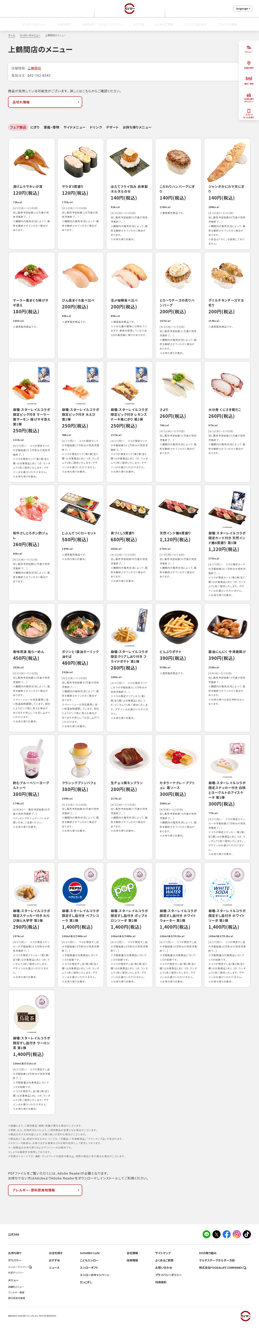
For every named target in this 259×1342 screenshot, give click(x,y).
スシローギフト (89, 1285)
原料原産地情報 (16, 1316)
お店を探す (64, 24)
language (243, 8)
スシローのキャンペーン (94, 1292)
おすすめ (138, 24)
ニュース (54, 1285)
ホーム (11, 35)
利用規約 (161, 1300)
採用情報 (132, 1278)
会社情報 (132, 1271)
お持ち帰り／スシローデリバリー (102, 24)
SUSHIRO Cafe (90, 1271)
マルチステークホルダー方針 (217, 1278)
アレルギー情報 (16, 1310)
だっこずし (86, 1300)
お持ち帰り (14, 1271)
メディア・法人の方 (195, 24)
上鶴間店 (34, 68)
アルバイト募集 (227, 24)
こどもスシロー (89, 1278)
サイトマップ (163, 1271)
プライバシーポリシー (168, 1292)
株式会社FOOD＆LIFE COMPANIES (222, 1285)
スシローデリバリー (20, 1284)
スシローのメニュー (34, 24)
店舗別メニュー (16, 1304)
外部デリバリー (16, 1290)
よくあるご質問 (164, 24)
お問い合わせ (163, 1285)
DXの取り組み (208, 1271)
